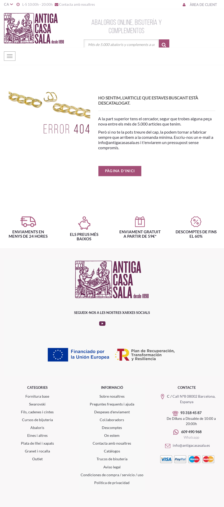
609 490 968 (191, 432)
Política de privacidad (112, 482)
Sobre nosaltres (112, 396)
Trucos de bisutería (112, 459)
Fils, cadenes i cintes (37, 412)
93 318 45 (188, 412)
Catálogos (112, 451)
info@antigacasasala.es (187, 445)
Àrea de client (199, 5)
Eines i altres (37, 435)
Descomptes (112, 427)
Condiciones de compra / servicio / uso (112, 475)
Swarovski (37, 404)
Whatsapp (191, 437)
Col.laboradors (112, 419)
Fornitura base (37, 396)
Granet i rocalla (37, 451)
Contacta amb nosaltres (74, 4)
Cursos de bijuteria (37, 419)
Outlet (37, 459)
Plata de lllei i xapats (37, 443)
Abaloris (37, 427)
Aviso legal (112, 467)
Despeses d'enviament (112, 412)
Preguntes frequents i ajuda (112, 404)
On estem (112, 435)
